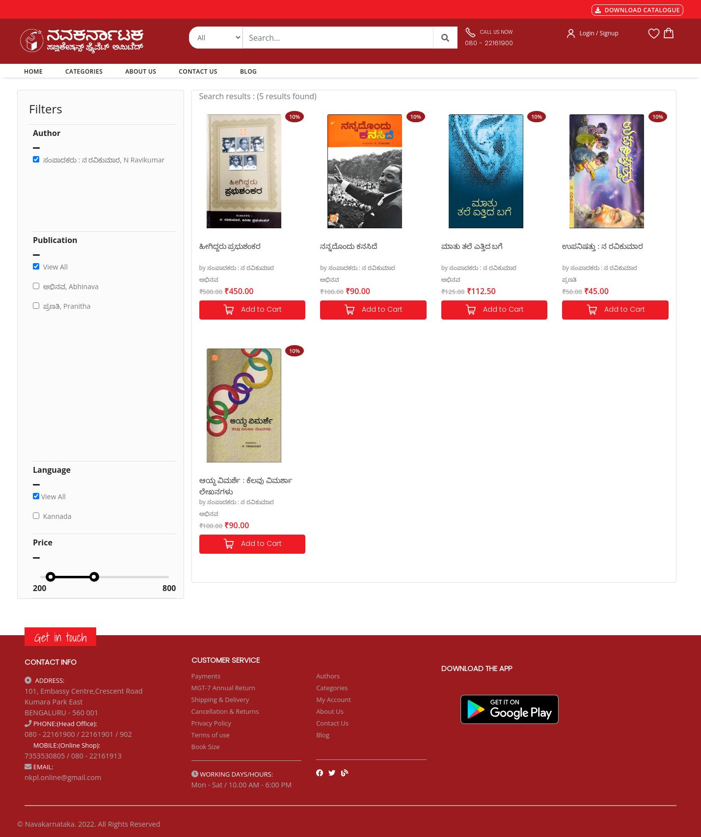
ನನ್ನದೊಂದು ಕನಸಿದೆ (348, 246)
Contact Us (332, 723)
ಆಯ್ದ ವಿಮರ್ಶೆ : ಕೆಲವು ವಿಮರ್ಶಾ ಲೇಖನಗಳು (246, 485)
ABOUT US (140, 71)
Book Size (205, 746)
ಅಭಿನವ (208, 279)
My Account (333, 699)
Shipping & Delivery (220, 699)
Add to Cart (252, 310)
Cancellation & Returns (225, 711)
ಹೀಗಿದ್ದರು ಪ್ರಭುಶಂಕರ (230, 246)
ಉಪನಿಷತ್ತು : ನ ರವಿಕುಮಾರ (602, 246)
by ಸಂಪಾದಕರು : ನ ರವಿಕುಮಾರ (236, 268)
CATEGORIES (84, 71)
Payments (206, 676)
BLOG (248, 71)
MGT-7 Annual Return (223, 687)
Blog (322, 734)
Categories (332, 687)
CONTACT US (198, 71)
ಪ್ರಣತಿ (569, 279)
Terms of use (210, 734)
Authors (328, 676)
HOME (35, 71)
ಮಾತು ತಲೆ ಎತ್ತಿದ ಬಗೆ (472, 246)
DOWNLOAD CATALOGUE (637, 10)
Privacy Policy (211, 723)
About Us (330, 711)
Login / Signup (599, 33)
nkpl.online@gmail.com (63, 777)
